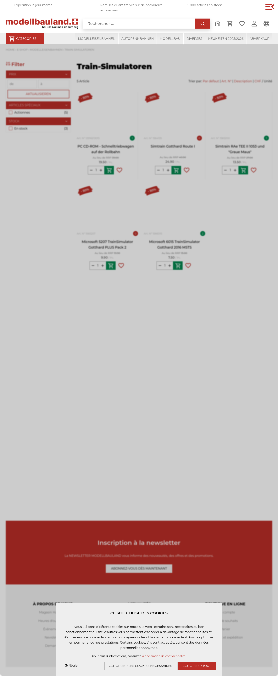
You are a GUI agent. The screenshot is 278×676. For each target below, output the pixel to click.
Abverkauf (259, 39)
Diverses (194, 39)
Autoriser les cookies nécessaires (140, 666)
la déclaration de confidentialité (163, 656)
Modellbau (170, 39)
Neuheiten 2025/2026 (226, 39)
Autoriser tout (197, 666)
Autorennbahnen (137, 39)
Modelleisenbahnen (96, 39)
